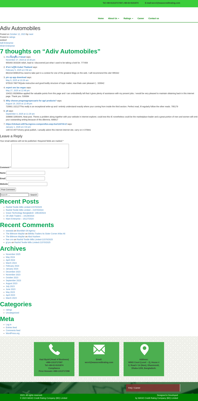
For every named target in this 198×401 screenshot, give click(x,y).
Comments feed (13, 330)
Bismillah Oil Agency (26, 231)
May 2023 (10, 292)
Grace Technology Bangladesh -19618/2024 (26, 213)
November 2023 (13, 274)
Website (4, 184)
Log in (8, 324)
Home (101, 18)
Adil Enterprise (6, 43)
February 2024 (12, 266)
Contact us (153, 18)
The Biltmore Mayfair (15, 233)
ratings (12, 37)
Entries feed (11, 327)
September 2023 (13, 280)
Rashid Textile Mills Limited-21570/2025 (24, 207)
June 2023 (10, 289)
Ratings (128, 18)
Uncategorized (12, 313)
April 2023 (10, 295)
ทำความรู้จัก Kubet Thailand (19, 67)
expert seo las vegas (16, 87)
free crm (9, 239)
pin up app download (16, 77)
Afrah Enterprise (7, 46)
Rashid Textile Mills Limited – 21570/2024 (24, 210)
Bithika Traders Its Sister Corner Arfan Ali (46, 233)
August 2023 (11, 283)
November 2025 (13, 254)
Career (141, 18)
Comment (5, 167)
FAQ (130, 388)
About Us (113, 18)
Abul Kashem (34, 236)
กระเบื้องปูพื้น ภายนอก (16, 57)
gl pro (8, 242)
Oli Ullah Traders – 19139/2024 (20, 216)
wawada (9, 231)
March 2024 (11, 263)
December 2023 (13, 272)
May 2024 (10, 257)
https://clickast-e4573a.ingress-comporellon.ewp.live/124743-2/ (36, 124)
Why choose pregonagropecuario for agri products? (31, 101)
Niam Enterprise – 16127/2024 (20, 219)
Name (3, 173)
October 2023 (12, 277)
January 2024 (12, 269)
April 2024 (10, 260)
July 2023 (10, 286)
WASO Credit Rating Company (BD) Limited (158, 398)
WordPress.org (12, 333)
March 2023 (11, 298)
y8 (7, 111)
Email (2, 178)
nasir (31, 34)
